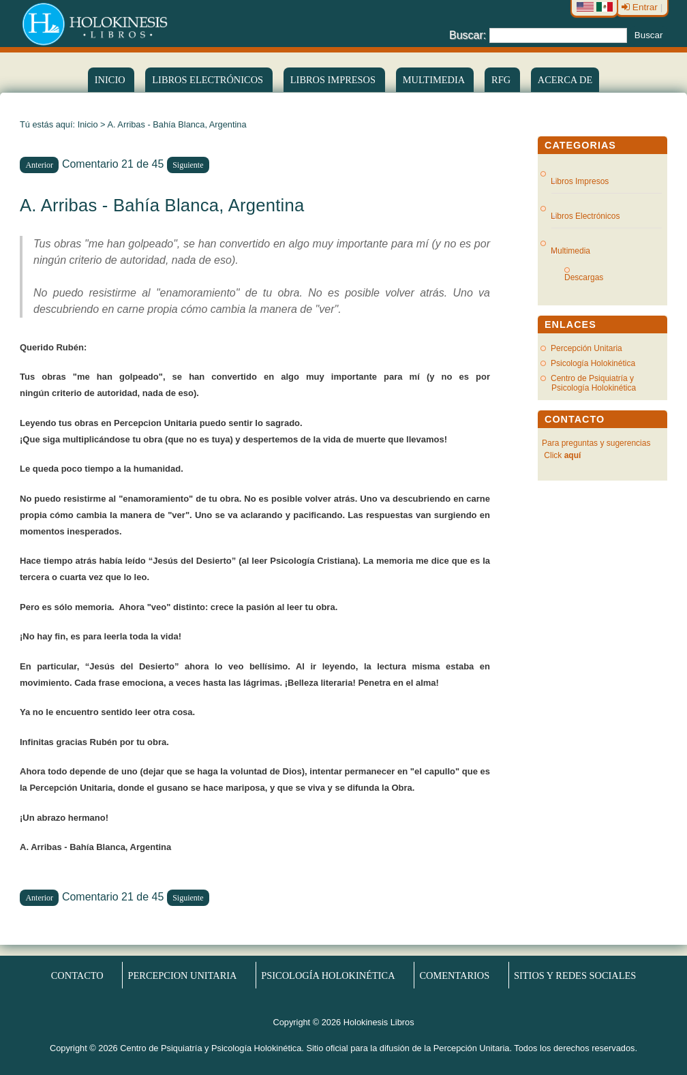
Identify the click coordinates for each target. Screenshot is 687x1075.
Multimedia (435, 79)
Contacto (77, 975)
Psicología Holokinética (593, 363)
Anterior (39, 165)
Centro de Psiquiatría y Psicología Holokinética (593, 383)
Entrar (641, 7)
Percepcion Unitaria (182, 975)
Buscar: (467, 34)
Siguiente (187, 165)
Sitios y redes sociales (575, 975)
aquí (572, 455)
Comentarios (454, 975)
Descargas (589, 277)
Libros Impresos (334, 79)
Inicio (111, 79)
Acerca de (565, 79)
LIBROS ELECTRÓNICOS (208, 79)
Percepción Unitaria (586, 348)
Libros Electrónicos (585, 216)
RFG (502, 79)
